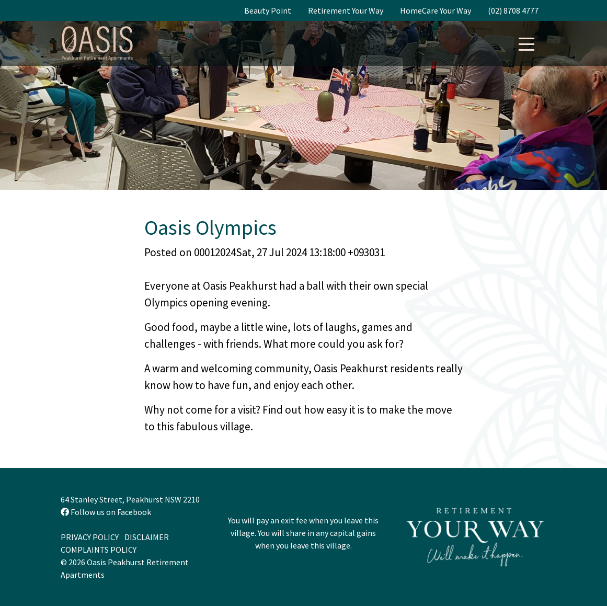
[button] (526, 41)
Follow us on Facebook (106, 512)
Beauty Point (267, 10)
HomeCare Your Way (435, 10)
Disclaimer (146, 537)
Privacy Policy (90, 537)
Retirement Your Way (345, 10)
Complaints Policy (98, 549)
